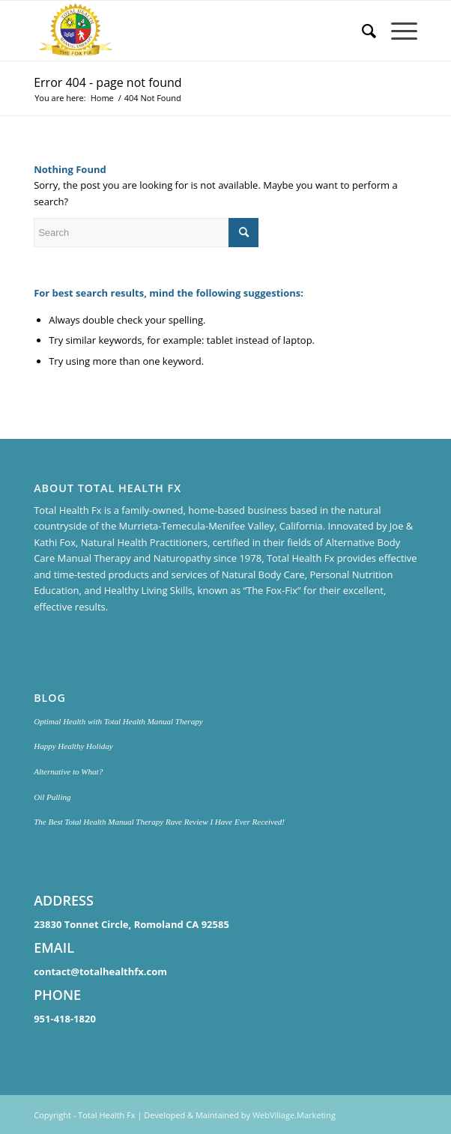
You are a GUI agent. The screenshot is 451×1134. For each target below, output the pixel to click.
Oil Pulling (52, 796)
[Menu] (396, 31)
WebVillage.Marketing (294, 1115)
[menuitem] (361, 31)
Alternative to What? (68, 771)
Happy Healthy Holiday (73, 746)
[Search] (361, 31)
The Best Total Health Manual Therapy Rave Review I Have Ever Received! (159, 821)
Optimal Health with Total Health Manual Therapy (118, 721)
